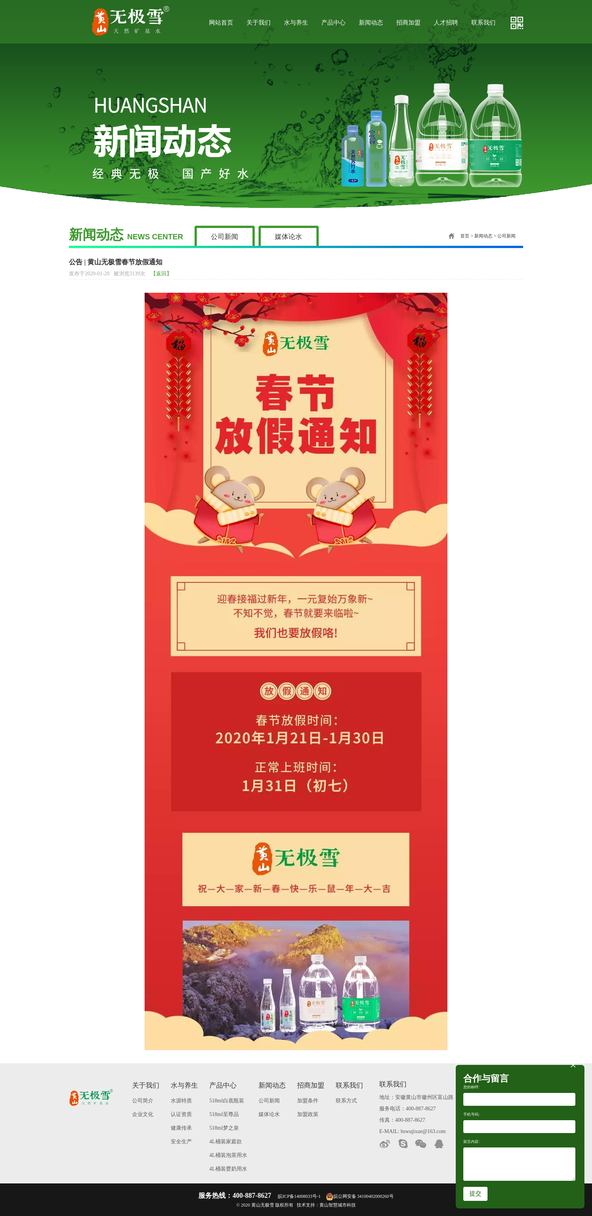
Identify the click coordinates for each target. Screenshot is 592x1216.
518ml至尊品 (224, 1114)
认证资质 (181, 1114)
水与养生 (296, 22)
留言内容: (471, 1142)
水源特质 (181, 1101)
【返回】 (161, 273)
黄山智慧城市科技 (337, 1205)
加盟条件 (307, 1101)
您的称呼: (471, 1087)
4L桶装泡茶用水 (228, 1155)
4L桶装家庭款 (225, 1141)
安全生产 (181, 1141)
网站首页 (221, 22)
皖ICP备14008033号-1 (299, 1196)
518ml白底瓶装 (226, 1101)
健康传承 (181, 1128)
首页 (459, 235)
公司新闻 (224, 236)
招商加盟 (408, 22)
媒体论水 (288, 236)
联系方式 (346, 1101)
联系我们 (483, 22)
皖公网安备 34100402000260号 (360, 1196)
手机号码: (471, 1114)
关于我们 (258, 22)
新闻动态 (371, 22)
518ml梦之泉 (224, 1128)
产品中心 (333, 22)
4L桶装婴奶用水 (228, 1169)
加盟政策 (307, 1114)
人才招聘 (446, 22)
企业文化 (142, 1114)
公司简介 (142, 1101)
